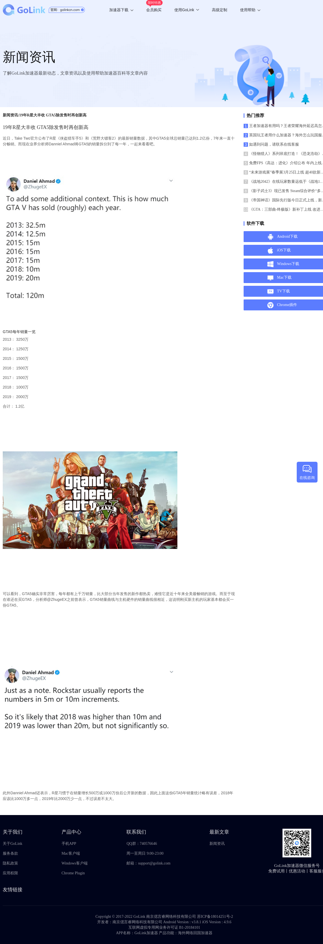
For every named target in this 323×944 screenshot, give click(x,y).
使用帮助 (250, 10)
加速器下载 (121, 10)
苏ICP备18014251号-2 (215, 916)
